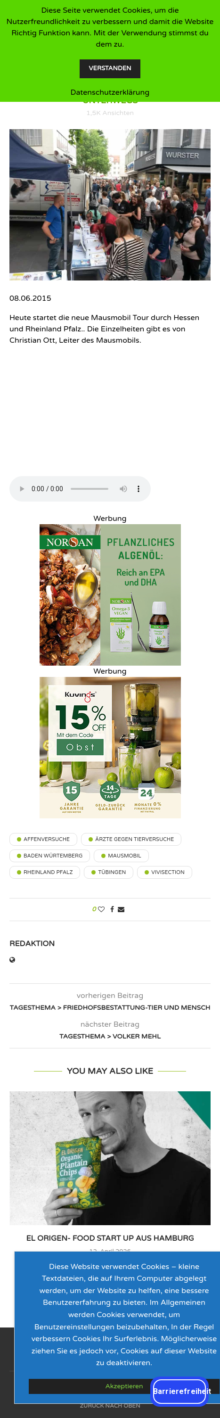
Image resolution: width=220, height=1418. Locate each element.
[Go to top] (110, 1405)
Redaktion (32, 943)
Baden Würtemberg (53, 856)
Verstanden (110, 68)
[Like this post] (101, 910)
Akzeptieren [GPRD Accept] (124, 1386)
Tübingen (112, 872)
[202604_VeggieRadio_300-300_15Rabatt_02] (110, 682)
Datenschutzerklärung (110, 92)
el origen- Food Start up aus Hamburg (110, 1238)
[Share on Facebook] (112, 910)
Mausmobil (124, 856)
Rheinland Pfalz (48, 872)
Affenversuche (47, 839)
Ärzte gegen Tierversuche (134, 839)
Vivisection (168, 872)
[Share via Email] (121, 910)
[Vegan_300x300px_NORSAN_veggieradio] (110, 530)
